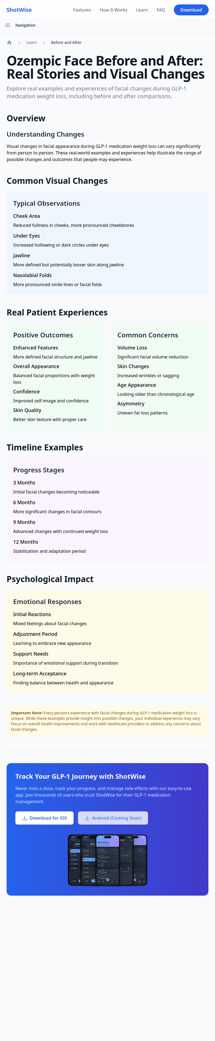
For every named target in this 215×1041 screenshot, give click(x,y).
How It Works (113, 10)
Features (82, 10)
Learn (142, 10)
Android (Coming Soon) (113, 818)
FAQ (161, 10)
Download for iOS (44, 818)
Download (191, 10)
